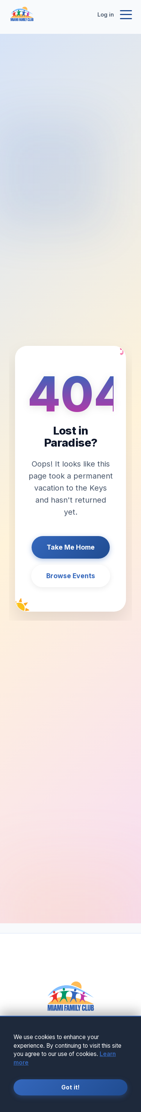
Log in (105, 14)
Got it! (70, 1087)
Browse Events (70, 576)
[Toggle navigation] (126, 14)
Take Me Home (71, 547)
